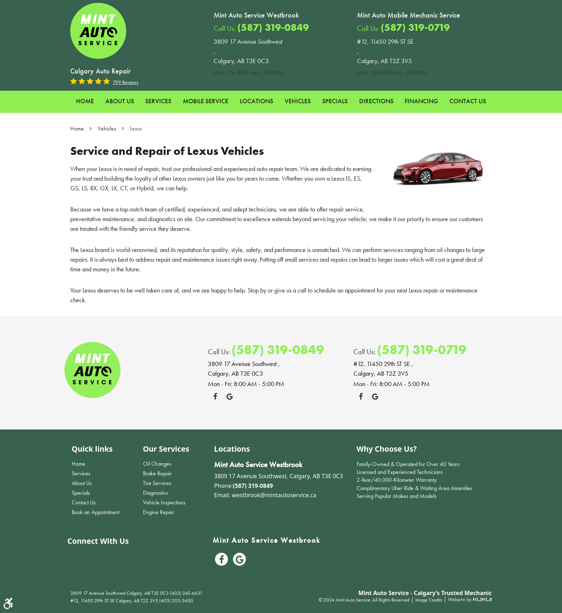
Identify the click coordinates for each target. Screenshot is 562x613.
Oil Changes (157, 463)
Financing (421, 101)
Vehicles (298, 101)
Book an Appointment (95, 512)
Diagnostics (155, 492)
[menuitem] (85, 101)
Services (158, 101)
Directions (376, 101)
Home (85, 101)
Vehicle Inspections (164, 502)
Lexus (136, 128)
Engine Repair (158, 512)
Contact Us (467, 101)
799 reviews (125, 82)
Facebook (215, 396)
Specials (335, 101)
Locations (256, 101)
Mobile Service (205, 101)
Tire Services (157, 483)
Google (229, 396)
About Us (119, 101)
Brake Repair (157, 473)
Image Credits (429, 600)
